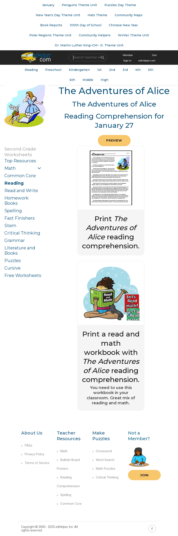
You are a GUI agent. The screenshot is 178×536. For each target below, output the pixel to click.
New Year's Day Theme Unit (58, 15)
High (104, 80)
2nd (112, 70)
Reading (31, 70)
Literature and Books (19, 250)
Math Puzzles (103, 469)
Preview (114, 140)
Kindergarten (79, 70)
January (48, 5)
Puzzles (12, 260)
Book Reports (51, 25)
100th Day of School (85, 25)
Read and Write (21, 190)
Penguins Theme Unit (79, 5)
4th (138, 70)
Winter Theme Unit (133, 35)
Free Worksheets (22, 275)
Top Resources (20, 160)
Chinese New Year (123, 25)
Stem (10, 225)
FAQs (26, 445)
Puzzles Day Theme (120, 5)
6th (72, 80)
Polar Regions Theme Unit (50, 35)
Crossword (102, 451)
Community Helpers (95, 35)
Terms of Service (35, 463)
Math (10, 168)
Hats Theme (97, 15)
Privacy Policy (32, 454)
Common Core (20, 175)
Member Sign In (128, 58)
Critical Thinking (22, 233)
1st (99, 70)
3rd (125, 70)
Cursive (12, 268)
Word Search (103, 460)
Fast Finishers (19, 218)
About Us (31, 433)
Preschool (53, 70)
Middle (88, 80)
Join (144, 475)
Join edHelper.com (147, 58)
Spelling (13, 210)
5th (150, 70)
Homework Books (16, 200)
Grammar (14, 240)
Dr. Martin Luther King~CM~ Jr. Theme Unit (89, 45)
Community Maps (128, 15)
